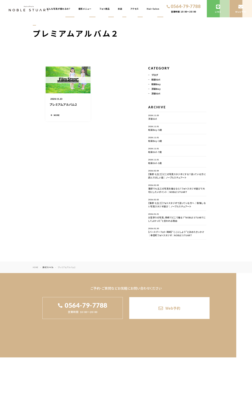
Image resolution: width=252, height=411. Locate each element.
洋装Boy (156, 89)
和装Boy (156, 84)
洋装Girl (155, 93)
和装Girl (155, 79)
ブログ (154, 75)
